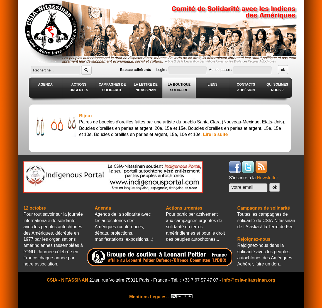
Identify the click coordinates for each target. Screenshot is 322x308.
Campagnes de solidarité (263, 208)
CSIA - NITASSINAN (67, 280)
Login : (162, 70)
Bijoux (86, 115)
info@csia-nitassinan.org (248, 280)
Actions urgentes (184, 208)
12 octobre (34, 208)
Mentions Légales (148, 296)
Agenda (103, 208)
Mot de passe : (220, 70)
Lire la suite (215, 134)
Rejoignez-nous (253, 239)
